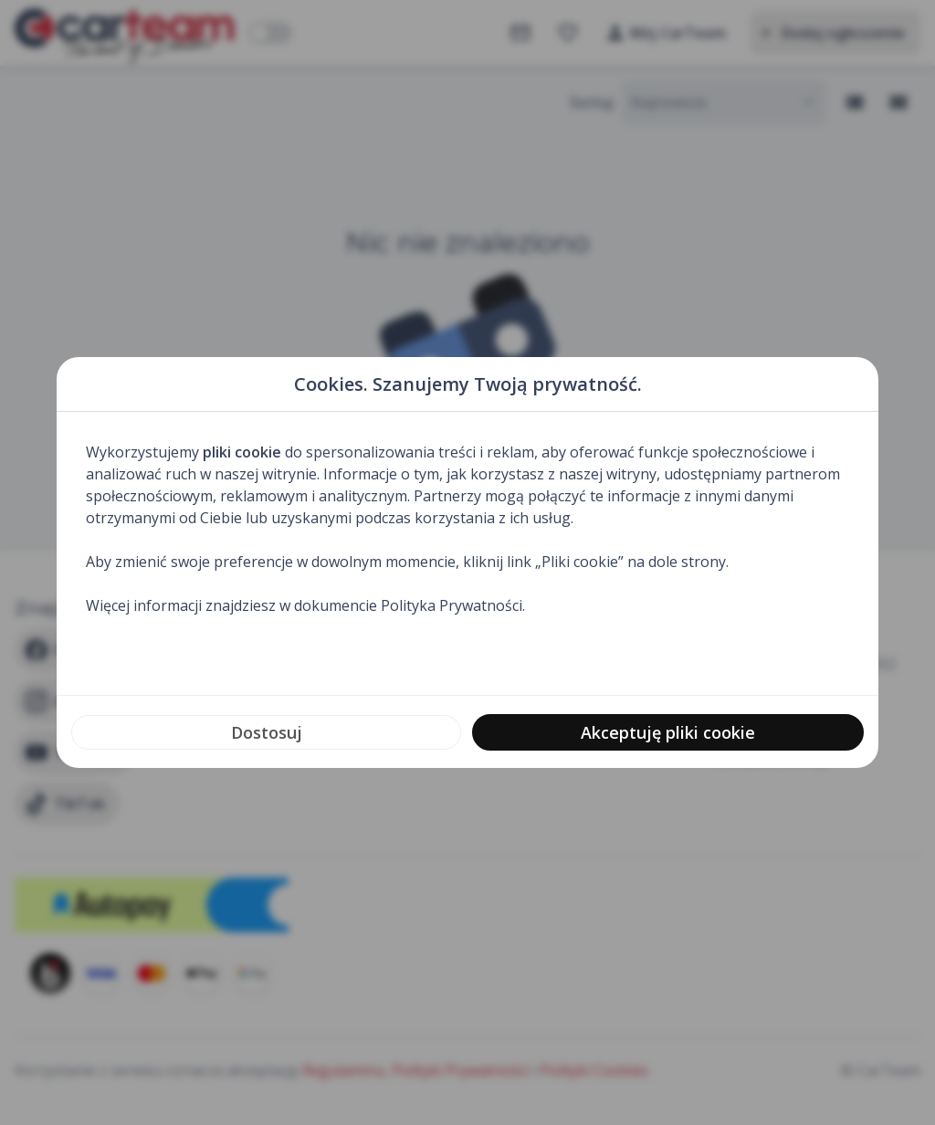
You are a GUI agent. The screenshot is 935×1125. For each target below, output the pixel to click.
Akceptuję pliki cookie (668, 732)
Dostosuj (266, 732)
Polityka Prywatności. (453, 605)
